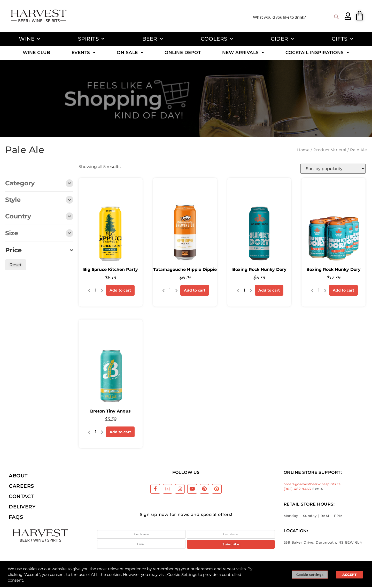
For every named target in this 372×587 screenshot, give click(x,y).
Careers (21, 486)
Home (303, 150)
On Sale (130, 52)
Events (84, 52)
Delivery (22, 507)
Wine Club (36, 52)
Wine (29, 38)
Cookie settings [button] (309, 575)
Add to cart (120, 290)
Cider (282, 38)
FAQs (16, 517)
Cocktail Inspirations (317, 52)
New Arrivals (243, 52)
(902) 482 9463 (297, 489)
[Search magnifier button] (336, 16)
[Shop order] (333, 169)
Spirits (91, 38)
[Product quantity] (95, 290)
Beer (152, 38)
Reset (16, 264)
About (18, 475)
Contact (21, 496)
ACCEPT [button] (349, 575)
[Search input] (291, 17)
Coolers (217, 38)
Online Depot (183, 52)
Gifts (342, 38)
